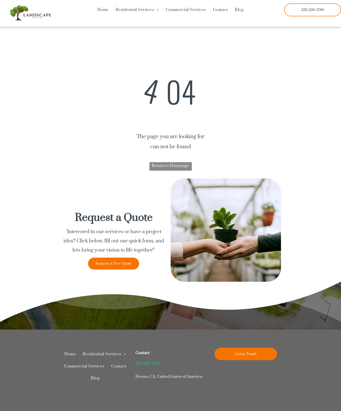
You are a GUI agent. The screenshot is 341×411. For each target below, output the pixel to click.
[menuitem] (103, 10)
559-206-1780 (147, 363)
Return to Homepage (170, 165)
